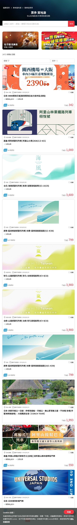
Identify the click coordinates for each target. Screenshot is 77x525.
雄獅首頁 (6, 7)
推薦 (6, 68)
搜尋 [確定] (71, 24)
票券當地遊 (17, 7)
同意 (69, 511)
